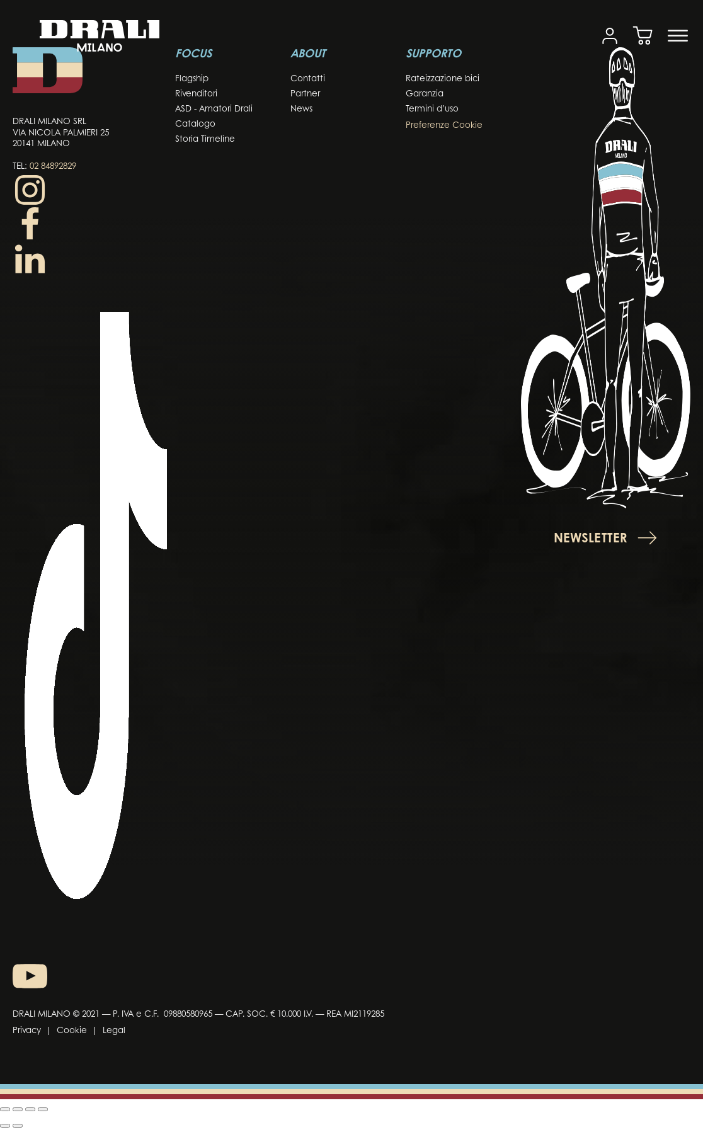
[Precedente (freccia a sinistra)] (5, 1126)
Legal (114, 1031)
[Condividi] (30, 1109)
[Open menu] (677, 35)
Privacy (27, 1031)
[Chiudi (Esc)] (43, 1109)
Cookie (72, 1031)
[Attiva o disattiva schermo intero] (18, 1109)
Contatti (307, 79)
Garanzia (424, 94)
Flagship (192, 79)
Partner (305, 94)
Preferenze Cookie (444, 126)
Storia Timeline (205, 139)
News (301, 109)
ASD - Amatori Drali (214, 109)
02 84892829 (53, 167)
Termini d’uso (432, 109)
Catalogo (195, 124)
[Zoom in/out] (5, 1109)
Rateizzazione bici (442, 79)
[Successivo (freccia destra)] (18, 1126)
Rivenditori (196, 94)
